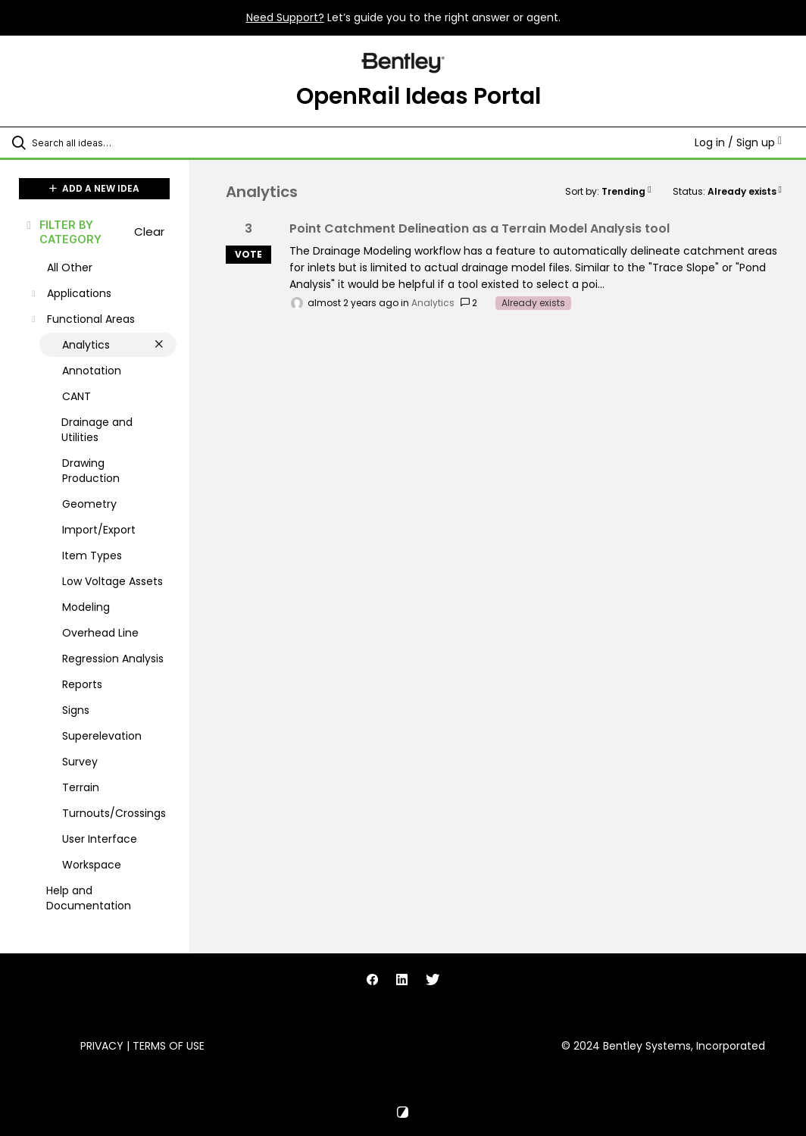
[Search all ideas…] (102, 142)
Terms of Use (169, 1045)
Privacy (101, 1045)
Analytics (433, 302)
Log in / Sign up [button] (738, 142)
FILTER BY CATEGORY (63, 232)
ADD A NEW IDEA (94, 188)
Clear (149, 231)
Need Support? (285, 17)
